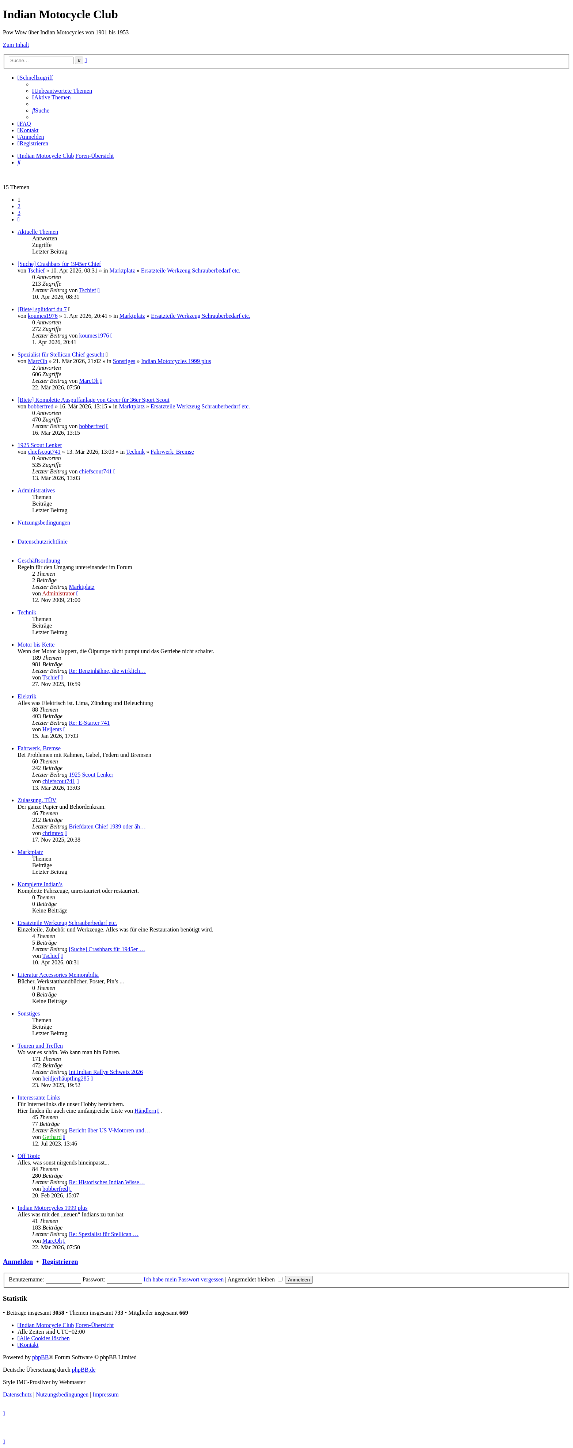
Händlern (145, 1111)
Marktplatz (122, 270)
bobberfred (40, 406)
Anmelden (18, 1261)
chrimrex (53, 833)
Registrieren (60, 1261)
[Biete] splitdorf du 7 (42, 309)
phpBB (40, 1357)
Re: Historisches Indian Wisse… (107, 1182)
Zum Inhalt (16, 45)
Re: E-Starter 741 (89, 723)
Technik (135, 452)
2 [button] (19, 206)
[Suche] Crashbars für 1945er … (107, 949)
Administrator (58, 593)
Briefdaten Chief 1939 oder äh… (107, 826)
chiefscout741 (44, 452)
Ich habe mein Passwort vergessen (184, 1279)
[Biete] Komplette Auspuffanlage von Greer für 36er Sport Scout (94, 400)
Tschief (36, 270)
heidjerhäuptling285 (66, 1078)
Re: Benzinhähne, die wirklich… (107, 671)
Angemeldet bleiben (255, 1279)
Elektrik (27, 696)
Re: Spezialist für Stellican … (103, 1234)
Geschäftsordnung (39, 560)
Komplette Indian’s (40, 884)
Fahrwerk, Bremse (172, 452)
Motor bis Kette (36, 644)
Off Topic (29, 1156)
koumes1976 (43, 316)
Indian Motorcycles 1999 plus (176, 361)
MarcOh (37, 361)
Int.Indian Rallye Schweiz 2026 (106, 1072)
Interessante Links (39, 1097)
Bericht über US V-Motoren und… (109, 1130)
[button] (19, 219)
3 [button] (19, 213)
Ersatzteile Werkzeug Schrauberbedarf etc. (190, 270)
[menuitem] (62, 91)
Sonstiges (124, 361)
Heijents (52, 729)
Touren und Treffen (40, 1046)
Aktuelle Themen (38, 232)
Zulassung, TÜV (37, 800)
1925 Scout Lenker (40, 445)
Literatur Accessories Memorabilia (58, 975)
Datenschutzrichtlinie (43, 541)
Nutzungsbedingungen (44, 522)
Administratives (36, 490)
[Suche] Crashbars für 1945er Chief (59, 264)
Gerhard (51, 1137)
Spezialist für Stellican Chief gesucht (61, 354)
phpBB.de (83, 1370)
